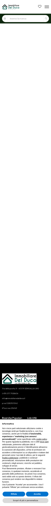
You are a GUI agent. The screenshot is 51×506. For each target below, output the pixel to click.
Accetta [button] (37, 494)
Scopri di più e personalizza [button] (25, 500)
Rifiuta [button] (14, 494)
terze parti (44, 442)
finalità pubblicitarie (10, 458)
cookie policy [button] (41, 439)
